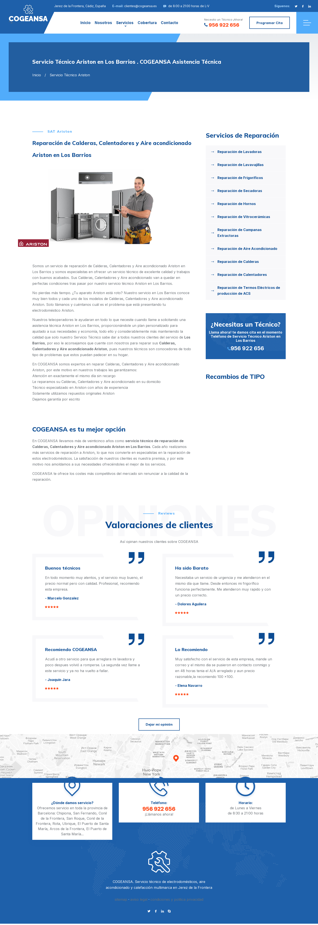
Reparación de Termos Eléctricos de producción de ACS (248, 290)
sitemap (121, 899)
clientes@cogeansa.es (140, 6)
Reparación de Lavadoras (239, 152)
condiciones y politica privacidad (176, 899)
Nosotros (103, 23)
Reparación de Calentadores (242, 274)
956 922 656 (221, 25)
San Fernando (84, 813)
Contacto (169, 23)
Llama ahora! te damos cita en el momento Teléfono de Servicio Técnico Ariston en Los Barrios (246, 336)
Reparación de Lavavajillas (240, 165)
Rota (56, 823)
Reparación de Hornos (236, 204)
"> (28, 13)
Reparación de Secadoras (239, 191)
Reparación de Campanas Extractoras (239, 233)
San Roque (75, 818)
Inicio (85, 23)
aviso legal (138, 899)
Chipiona (64, 813)
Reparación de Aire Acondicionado (247, 248)
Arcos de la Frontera (67, 829)
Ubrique (68, 823)
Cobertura (147, 23)
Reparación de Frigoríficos (240, 178)
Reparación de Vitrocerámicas (243, 217)
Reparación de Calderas (238, 261)
